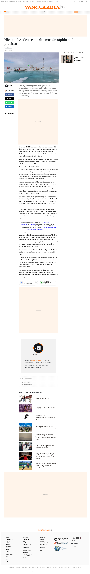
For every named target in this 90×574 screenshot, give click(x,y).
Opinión (43, 12)
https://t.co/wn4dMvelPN (49, 227)
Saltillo (24, 12)
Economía (70, 12)
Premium (82, 12)
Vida (76, 12)
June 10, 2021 (31, 232)
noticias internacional (36, 360)
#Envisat (33, 224)
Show (49, 12)
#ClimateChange (25, 229)
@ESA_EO (46, 222)
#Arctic (54, 226)
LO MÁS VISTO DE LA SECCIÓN (72, 53)
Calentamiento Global (9, 114)
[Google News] (28, 282)
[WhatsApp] (48, 282)
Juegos (11, 12)
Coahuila (17, 12)
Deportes (55, 12)
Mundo (37, 12)
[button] (5, 12)
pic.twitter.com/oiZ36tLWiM (37, 229)
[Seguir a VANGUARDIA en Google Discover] (8, 47)
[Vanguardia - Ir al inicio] (45, 7)
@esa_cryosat (24, 224)
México (31, 12)
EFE (11, 85)
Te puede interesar (27, 381)
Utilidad (62, 12)
